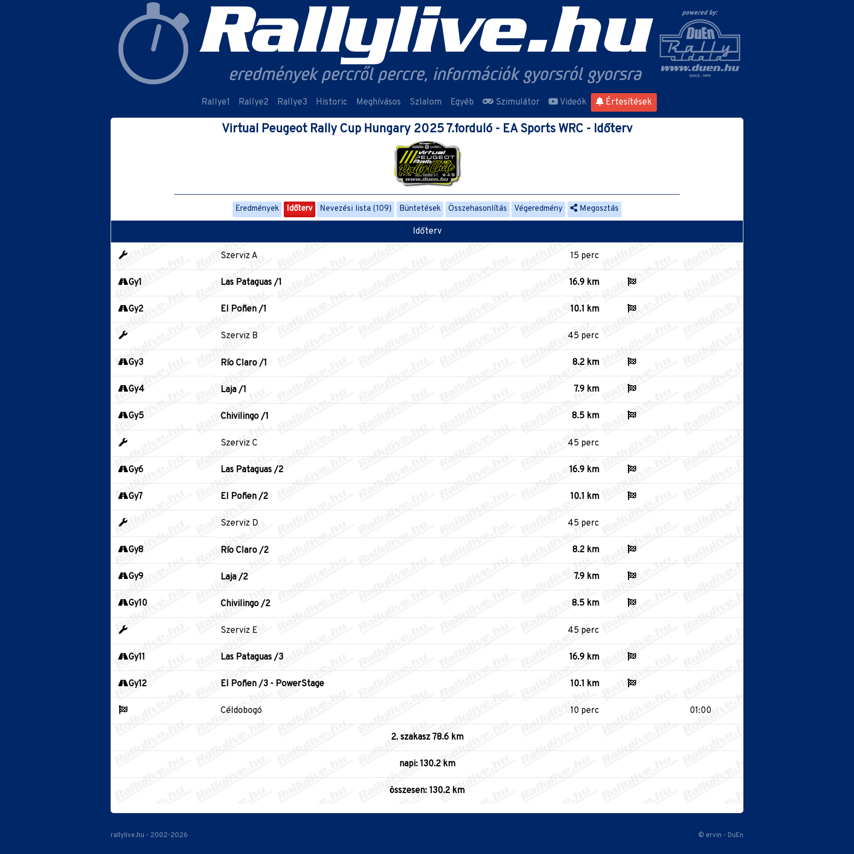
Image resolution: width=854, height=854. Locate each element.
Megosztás (594, 209)
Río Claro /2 (245, 550)
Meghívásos (378, 102)
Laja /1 (233, 390)
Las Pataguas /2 (252, 470)
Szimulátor (511, 102)
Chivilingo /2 (245, 604)
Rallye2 (254, 102)
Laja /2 (234, 577)
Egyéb (462, 102)
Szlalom (426, 102)
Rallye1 (216, 102)
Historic (331, 102)
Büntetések (420, 209)
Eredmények (257, 209)
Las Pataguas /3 (252, 657)
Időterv (299, 209)
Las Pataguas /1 (251, 282)
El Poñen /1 (243, 309)
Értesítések (624, 102)
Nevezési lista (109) (356, 209)
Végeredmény (538, 209)
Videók (567, 102)
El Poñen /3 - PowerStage (272, 684)
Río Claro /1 (244, 363)
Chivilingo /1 (245, 416)
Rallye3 (292, 102)
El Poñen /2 (244, 496)
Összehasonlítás (477, 209)
